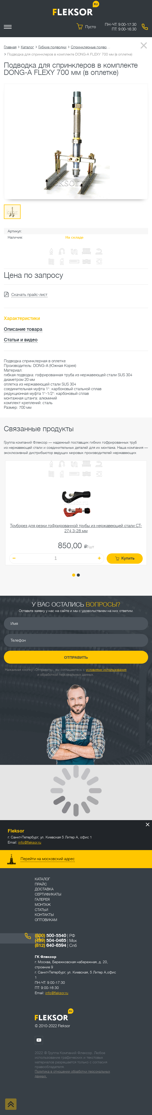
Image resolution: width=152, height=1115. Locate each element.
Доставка (44, 889)
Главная (10, 47)
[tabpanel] (76, 512)
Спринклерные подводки (91, 47)
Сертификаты (48, 894)
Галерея (42, 899)
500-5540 (50, 935)
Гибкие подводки (52, 47)
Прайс (41, 884)
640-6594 (50, 945)
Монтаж (43, 904)
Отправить (76, 657)
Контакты (44, 915)
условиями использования (106, 670)
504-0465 (50, 940)
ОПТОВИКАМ (46, 920)
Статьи (41, 910)
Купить (124, 558)
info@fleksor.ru (29, 842)
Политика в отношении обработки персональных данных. (72, 1074)
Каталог (27, 47)
